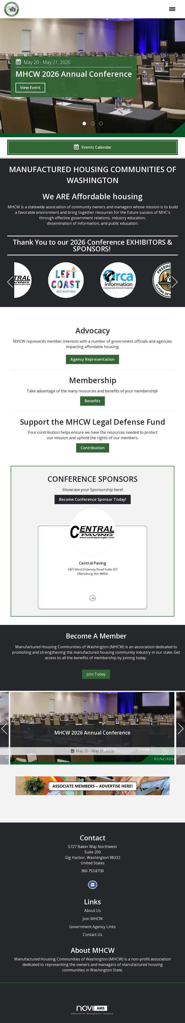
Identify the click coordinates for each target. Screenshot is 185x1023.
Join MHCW (93, 918)
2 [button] (92, 123)
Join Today (96, 674)
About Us (92, 910)
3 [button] (101, 123)
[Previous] (10, 282)
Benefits (92, 401)
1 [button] (84, 123)
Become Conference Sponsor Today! (92, 499)
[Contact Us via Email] (92, 885)
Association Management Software (92, 1010)
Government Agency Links (92, 926)
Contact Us (92, 934)
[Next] (175, 282)
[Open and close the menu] (100, 9)
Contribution (93, 447)
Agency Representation (92, 359)
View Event (30, 87)
